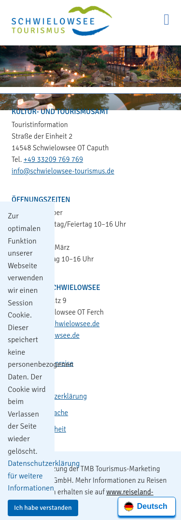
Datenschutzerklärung (53, 396)
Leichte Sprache (43, 412)
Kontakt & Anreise (46, 363)
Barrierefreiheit (42, 429)
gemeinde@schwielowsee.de (55, 323)
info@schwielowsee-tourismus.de (63, 171)
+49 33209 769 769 (53, 159)
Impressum (36, 380)
